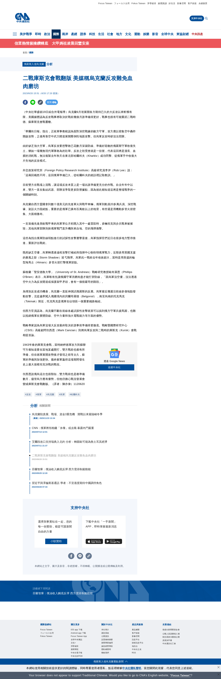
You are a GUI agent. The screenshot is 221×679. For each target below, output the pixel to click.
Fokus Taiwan (138, 3)
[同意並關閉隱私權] (218, 667)
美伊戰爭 (26, 34)
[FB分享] (25, 102)
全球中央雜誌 (76, 640)
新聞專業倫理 (107, 643)
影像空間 (181, 3)
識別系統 (105, 633)
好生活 (172, 3)
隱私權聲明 (106, 650)
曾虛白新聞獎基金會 (171, 630)
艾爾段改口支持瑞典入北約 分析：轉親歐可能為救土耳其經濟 (69, 442)
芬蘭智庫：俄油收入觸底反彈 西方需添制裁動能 (61, 469)
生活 (101, 34)
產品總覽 (136, 630)
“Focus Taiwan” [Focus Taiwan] (180, 675)
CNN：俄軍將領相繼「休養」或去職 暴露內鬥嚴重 (63, 428)
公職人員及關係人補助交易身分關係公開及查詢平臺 (171, 637)
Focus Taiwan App (79, 637)
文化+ (73, 643)
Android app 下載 (78, 633)
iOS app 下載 (76, 630)
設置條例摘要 (107, 640)
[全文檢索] (206, 18)
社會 (110, 34)
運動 (137, 34)
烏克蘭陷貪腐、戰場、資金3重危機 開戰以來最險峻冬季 (67, 414)
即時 (38, 34)
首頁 (25, 53)
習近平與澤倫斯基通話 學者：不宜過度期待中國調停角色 (67, 483)
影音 (155, 34)
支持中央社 (196, 18)
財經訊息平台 (137, 643)
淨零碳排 (151, 3)
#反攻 (28, 395)
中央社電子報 (76, 653)
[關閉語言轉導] (218, 675)
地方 (119, 34)
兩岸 (65, 34)
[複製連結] (41, 102)
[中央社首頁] (22, 18)
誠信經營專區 (107, 647)
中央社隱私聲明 (132, 668)
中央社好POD (77, 656)
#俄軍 (38, 395)
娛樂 (146, 34)
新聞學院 (75, 650)
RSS (134, 653)
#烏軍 (62, 395)
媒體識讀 (162, 3)
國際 (56, 34)
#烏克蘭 (50, 395)
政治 (47, 34)
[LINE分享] (33, 102)
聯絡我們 (105, 653)
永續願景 (203, 3)
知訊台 (135, 647)
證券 (83, 34)
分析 (34, 406)
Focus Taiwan (105, 3)
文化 (128, 34)
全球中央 (167, 34)
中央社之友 (137, 650)
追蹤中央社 (114, 367)
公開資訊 (105, 637)
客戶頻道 (192, 3)
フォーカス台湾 (122, 3)
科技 (92, 34)
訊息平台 (136, 640)
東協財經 (182, 34)
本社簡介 (105, 630)
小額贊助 (56, 541)
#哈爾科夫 (75, 395)
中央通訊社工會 (169, 644)
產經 (74, 34)
